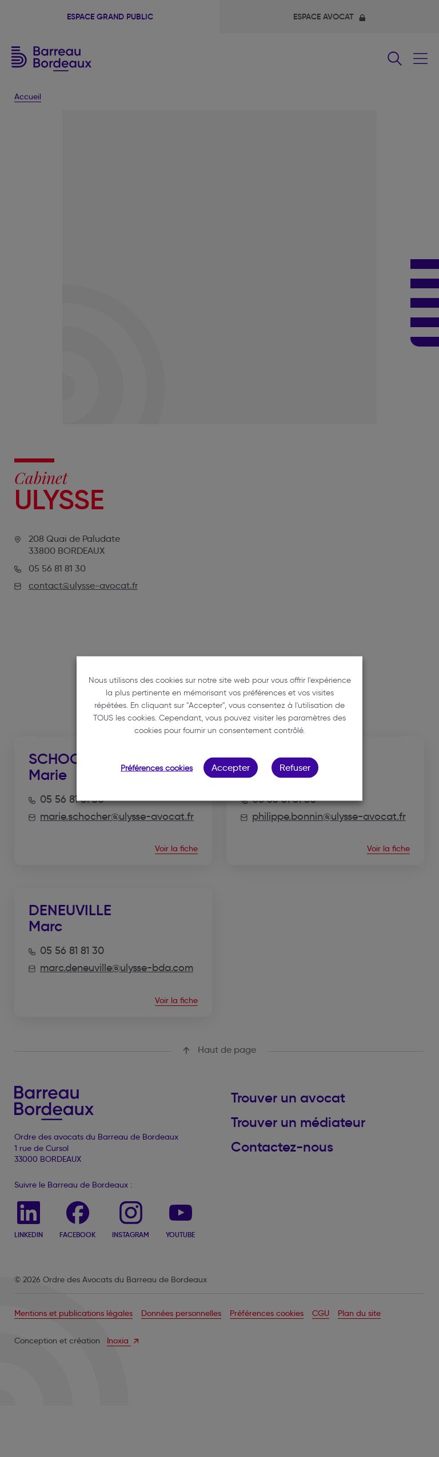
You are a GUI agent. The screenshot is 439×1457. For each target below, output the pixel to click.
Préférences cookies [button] (157, 768)
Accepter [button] (230, 767)
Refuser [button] (295, 767)
